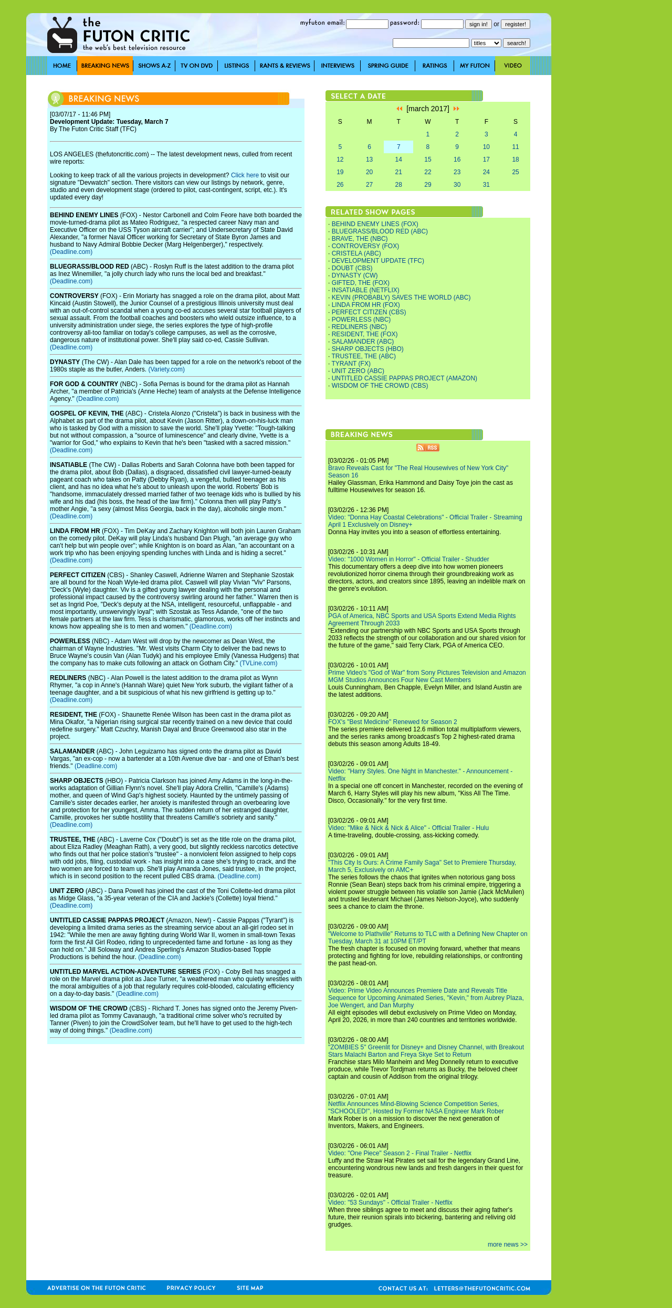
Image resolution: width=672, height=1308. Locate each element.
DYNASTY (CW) (355, 275)
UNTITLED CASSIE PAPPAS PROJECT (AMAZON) (404, 378)
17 (486, 159)
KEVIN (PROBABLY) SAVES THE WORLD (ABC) (401, 297)
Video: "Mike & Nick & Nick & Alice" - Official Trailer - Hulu (408, 828)
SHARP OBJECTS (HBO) (368, 349)
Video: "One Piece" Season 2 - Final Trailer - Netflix (399, 1153)
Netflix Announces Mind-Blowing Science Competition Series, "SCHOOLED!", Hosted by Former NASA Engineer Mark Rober (416, 1107)
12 (340, 159)
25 (515, 172)
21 (398, 172)
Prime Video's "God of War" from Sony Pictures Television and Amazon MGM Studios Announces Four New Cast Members (427, 676)
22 (427, 172)
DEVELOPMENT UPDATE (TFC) (378, 260)
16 (457, 159)
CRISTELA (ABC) (356, 253)
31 (486, 184)
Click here (245, 175)
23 (457, 172)
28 (398, 184)
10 (486, 147)
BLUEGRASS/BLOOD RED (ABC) (380, 231)
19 (340, 172)
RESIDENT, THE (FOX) (365, 334)
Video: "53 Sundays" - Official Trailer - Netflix (390, 1202)
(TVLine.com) (259, 663)
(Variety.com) (166, 369)
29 (427, 184)
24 (486, 172)
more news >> (508, 1244)
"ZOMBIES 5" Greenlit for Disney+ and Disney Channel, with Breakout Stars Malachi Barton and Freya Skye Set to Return (426, 1051)
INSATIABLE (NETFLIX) (366, 290)
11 (515, 147)
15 (427, 159)
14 (398, 159)
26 (340, 184)
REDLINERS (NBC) (359, 327)
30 (457, 184)
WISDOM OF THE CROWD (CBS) (380, 385)
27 (369, 184)
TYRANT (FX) (350, 363)
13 (369, 159)
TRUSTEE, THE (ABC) (363, 356)
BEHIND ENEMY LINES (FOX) (375, 224)
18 (515, 159)
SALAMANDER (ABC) (363, 341)
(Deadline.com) (71, 252)
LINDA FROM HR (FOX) (366, 305)
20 (369, 172)
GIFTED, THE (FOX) (361, 282)
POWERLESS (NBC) (361, 319)
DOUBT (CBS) (352, 268)
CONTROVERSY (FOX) (365, 246)
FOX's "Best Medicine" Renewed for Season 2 (392, 722)
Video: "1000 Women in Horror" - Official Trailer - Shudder (408, 559)
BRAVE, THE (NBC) (360, 238)
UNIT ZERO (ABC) (358, 371)
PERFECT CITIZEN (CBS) (369, 312)
